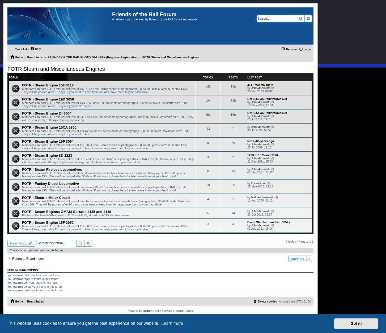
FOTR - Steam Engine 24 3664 (46, 113)
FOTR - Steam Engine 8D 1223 (47, 155)
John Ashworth (260, 88)
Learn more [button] (172, 323)
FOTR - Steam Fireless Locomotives (52, 170)
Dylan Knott (258, 183)
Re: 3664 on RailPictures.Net (267, 113)
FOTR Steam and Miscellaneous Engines (56, 69)
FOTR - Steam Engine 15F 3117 (48, 85)
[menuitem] (35, 49)
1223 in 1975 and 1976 (262, 155)
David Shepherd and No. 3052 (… (270, 222)
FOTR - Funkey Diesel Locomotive (50, 184)
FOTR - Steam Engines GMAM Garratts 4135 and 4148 (66, 212)
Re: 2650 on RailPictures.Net (267, 98)
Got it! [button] (356, 323)
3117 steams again (260, 84)
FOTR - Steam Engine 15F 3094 (48, 141)
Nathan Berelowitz (263, 197)
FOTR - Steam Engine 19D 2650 (48, 99)
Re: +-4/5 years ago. (261, 141)
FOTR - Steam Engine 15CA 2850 (49, 127)
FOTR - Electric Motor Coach (46, 198)
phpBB (147, 310)
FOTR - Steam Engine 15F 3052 (48, 223)
